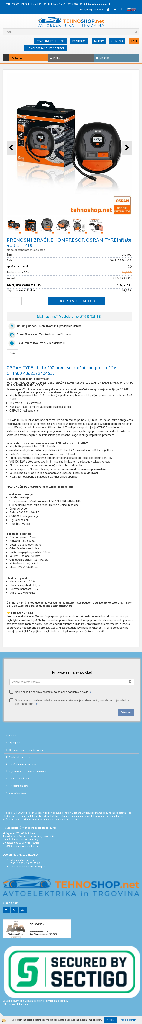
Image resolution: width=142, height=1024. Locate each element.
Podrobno (12, 57)
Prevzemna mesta (18, 785)
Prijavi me (126, 712)
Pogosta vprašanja (19, 778)
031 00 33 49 (21, 843)
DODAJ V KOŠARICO (76, 301)
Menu (55, 58)
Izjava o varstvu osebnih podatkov (27, 771)
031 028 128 (20, 839)
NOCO (99, 41)
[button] (127, 147)
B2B (134, 41)
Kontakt (13, 735)
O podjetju (14, 742)
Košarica (102, 58)
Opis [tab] (12, 353)
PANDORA (79, 41)
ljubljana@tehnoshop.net (97, 4)
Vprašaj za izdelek (17, 266)
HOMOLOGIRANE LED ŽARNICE (45, 48)
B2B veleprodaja (17, 793)
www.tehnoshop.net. (114, 816)
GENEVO (117, 41)
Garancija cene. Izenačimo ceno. (26, 750)
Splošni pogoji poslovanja (22, 764)
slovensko (129, 9)
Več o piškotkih (128, 1019)
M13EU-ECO (50, 41)
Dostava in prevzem (19, 757)
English (133, 9)
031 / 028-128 (75, 4)
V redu (110, 1020)
